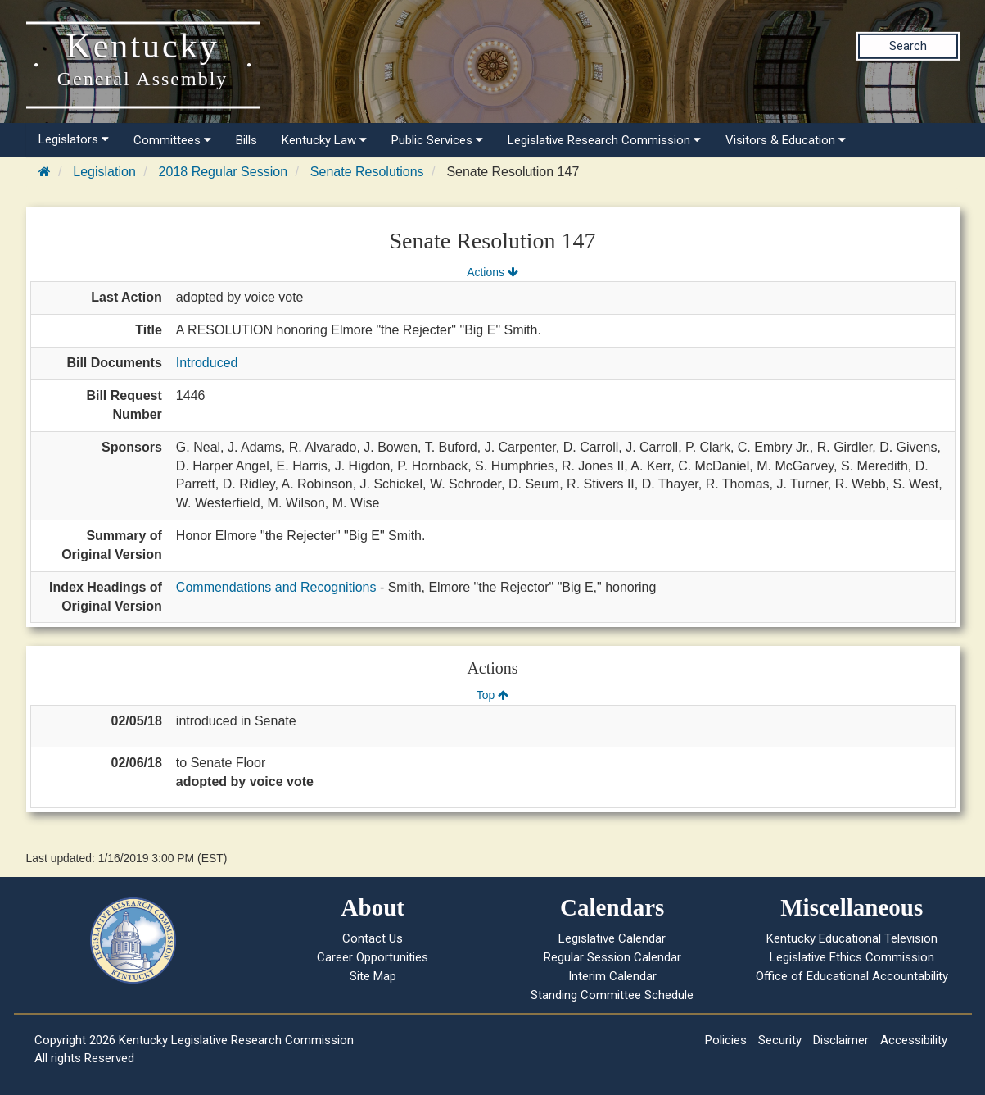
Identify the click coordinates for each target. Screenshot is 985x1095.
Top (492, 695)
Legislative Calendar (612, 938)
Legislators (73, 139)
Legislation (104, 172)
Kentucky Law (324, 140)
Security (780, 1040)
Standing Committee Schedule (612, 995)
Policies (726, 1040)
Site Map (373, 976)
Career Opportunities (372, 957)
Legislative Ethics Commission (852, 957)
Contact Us (372, 938)
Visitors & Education (785, 140)
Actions (492, 272)
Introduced (207, 363)
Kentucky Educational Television (852, 938)
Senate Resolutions (367, 172)
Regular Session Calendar (612, 957)
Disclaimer (841, 1040)
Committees (172, 140)
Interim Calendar (612, 976)
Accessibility (913, 1040)
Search (908, 46)
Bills (246, 140)
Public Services (437, 140)
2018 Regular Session (223, 172)
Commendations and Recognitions (276, 587)
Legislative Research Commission (604, 140)
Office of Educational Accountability (852, 976)
